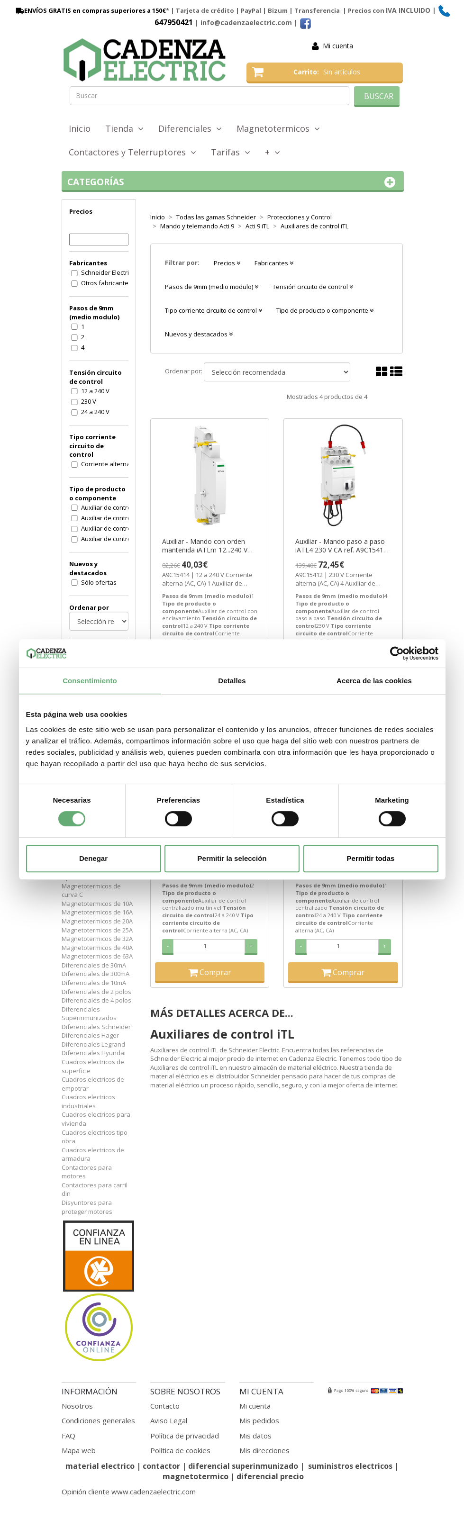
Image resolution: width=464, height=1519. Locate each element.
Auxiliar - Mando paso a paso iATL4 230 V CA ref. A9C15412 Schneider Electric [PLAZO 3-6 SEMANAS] (341, 545)
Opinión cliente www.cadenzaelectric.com (129, 1491)
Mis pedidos (259, 1420)
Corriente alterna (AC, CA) (111, 464)
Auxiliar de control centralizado (111, 507)
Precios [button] (227, 263)
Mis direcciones (264, 1450)
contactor (161, 1466)
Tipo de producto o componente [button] (324, 310)
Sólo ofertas (99, 582)
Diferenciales (190, 128)
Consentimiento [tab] (90, 681)
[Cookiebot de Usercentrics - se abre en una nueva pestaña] (396, 653)
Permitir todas (371, 858)
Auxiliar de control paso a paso (111, 538)
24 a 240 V (95, 411)
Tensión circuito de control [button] (313, 286)
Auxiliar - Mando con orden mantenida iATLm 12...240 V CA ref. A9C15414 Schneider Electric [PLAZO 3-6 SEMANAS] (209, 545)
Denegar (93, 858)
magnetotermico (196, 1476)
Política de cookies (180, 1450)
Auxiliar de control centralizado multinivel (111, 518)
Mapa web (79, 1450)
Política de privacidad (184, 1435)
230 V (88, 401)
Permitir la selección (232, 858)
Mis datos (255, 1435)
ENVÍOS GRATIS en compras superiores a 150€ (90, 10)
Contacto (165, 1405)
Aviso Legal (168, 1420)
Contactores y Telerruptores (132, 152)
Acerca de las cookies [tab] (374, 681)
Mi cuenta (338, 45)
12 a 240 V (95, 391)
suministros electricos (350, 1466)
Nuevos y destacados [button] (199, 334)
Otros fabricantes (106, 283)
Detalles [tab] (232, 681)
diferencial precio (270, 1476)
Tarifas (230, 152)
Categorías (233, 182)
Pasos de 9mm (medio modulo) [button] (211, 286)
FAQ (68, 1435)
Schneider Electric (106, 272)
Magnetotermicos (278, 128)
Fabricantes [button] (274, 263)
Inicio (80, 128)
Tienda (124, 128)
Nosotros (77, 1405)
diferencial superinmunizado (243, 1466)
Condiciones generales (98, 1420)
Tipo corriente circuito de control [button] (213, 310)
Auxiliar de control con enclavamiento (111, 528)
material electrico (100, 1466)
